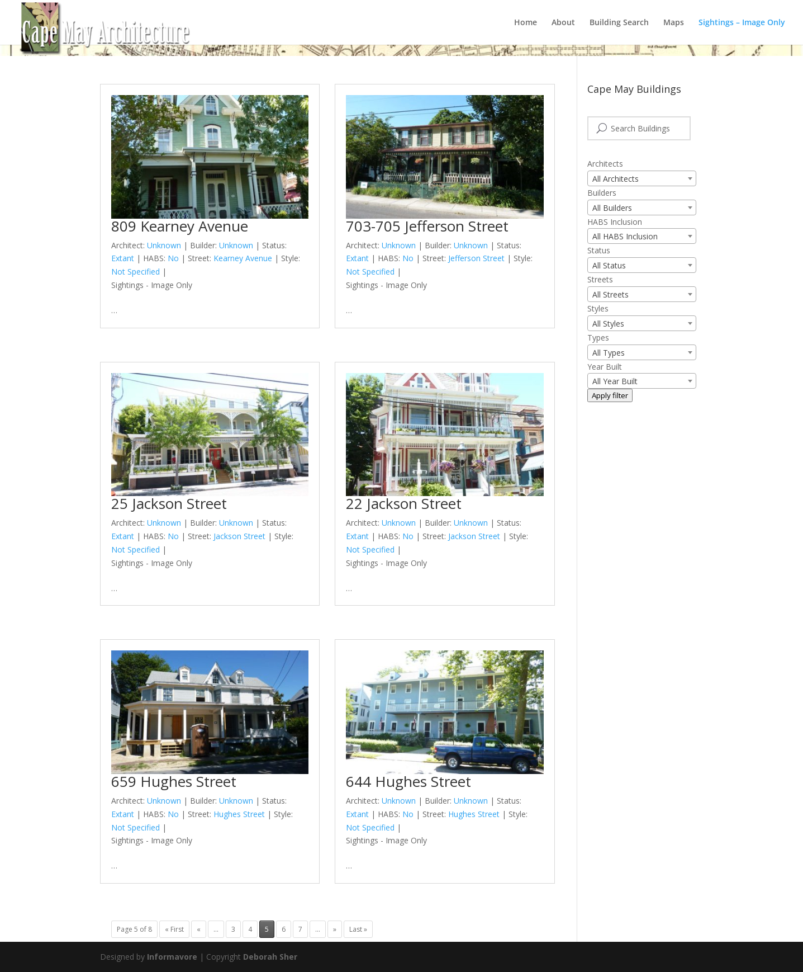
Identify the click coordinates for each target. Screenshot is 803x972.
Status (598, 250)
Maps (673, 22)
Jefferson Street (476, 258)
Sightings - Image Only (151, 285)
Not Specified (135, 271)
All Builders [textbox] (612, 207)
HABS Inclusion (614, 221)
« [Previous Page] (199, 929)
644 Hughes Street (408, 781)
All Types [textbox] (608, 352)
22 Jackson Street (404, 503)
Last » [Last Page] (358, 929)
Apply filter (610, 395)
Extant (122, 258)
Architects (605, 163)
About (563, 22)
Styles (598, 308)
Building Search (619, 22)
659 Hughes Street (173, 781)
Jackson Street (239, 536)
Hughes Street (239, 814)
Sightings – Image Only (742, 22)
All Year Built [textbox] (615, 381)
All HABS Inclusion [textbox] (625, 236)
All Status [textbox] (609, 265)
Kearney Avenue (242, 258)
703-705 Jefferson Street (427, 226)
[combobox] (641, 178)
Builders (601, 192)
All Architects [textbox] (615, 178)
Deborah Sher (270, 956)
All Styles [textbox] (608, 323)
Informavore (172, 956)
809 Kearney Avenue (179, 226)
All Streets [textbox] (610, 294)
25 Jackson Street (169, 503)
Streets (600, 279)
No (173, 258)
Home (525, 22)
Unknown (164, 245)
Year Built (604, 366)
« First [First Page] (174, 929)
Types (598, 337)
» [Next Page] (334, 929)
